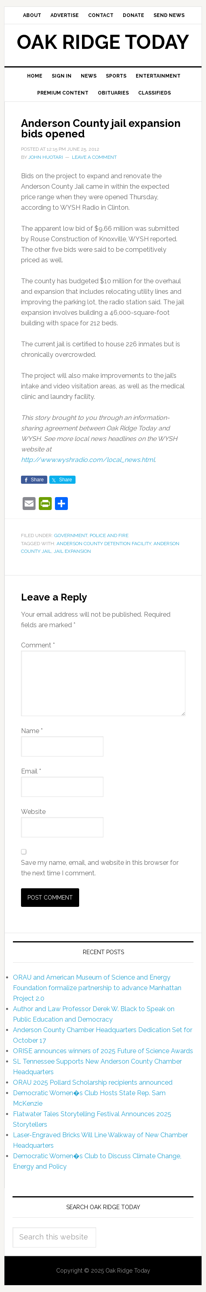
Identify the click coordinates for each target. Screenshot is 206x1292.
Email (31, 771)
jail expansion (72, 551)
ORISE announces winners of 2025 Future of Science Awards (103, 1051)
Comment (38, 645)
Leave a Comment (94, 157)
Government (70, 535)
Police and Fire (109, 535)
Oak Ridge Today (103, 42)
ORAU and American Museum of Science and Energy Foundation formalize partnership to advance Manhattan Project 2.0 (97, 988)
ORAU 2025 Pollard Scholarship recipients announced (92, 1082)
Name (32, 731)
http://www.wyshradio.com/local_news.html (88, 460)
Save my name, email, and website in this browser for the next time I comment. (100, 868)
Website (33, 812)
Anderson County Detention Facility (104, 543)
